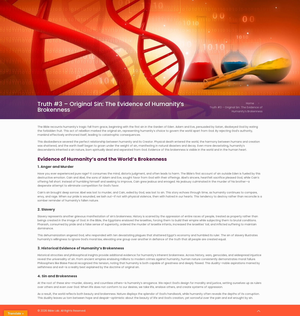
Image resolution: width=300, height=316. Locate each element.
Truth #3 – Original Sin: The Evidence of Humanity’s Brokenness (236, 109)
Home (250, 103)
